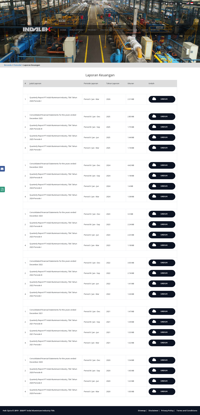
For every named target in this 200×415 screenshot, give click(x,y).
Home (63, 30)
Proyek (104, 30)
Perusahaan (76, 30)
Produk (92, 30)
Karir (145, 30)
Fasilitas (118, 30)
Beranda (8, 65)
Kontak (155, 30)
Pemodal (133, 30)
